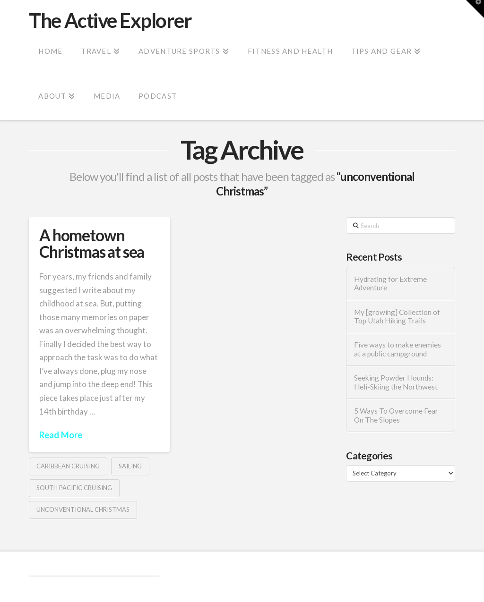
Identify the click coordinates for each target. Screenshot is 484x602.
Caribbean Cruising (68, 466)
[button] (475, 9)
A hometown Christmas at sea (91, 243)
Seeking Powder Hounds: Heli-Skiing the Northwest (396, 382)
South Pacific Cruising (74, 488)
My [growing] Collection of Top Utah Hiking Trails (397, 316)
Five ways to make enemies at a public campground (397, 349)
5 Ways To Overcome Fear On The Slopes (396, 415)
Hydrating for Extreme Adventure (390, 283)
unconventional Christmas (83, 509)
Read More (60, 435)
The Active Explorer (110, 20)
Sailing (130, 466)
